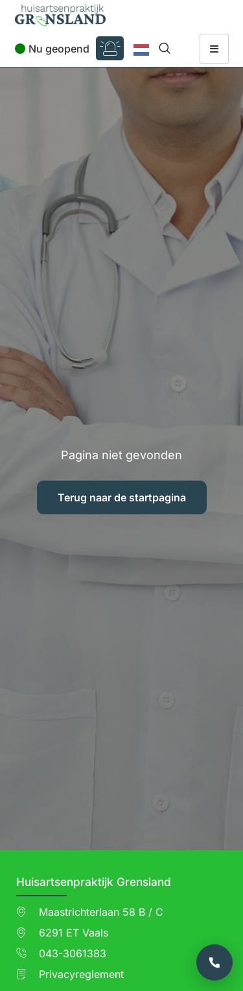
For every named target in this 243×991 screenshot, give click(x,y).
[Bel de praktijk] (214, 962)
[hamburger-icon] (214, 49)
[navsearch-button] (164, 48)
